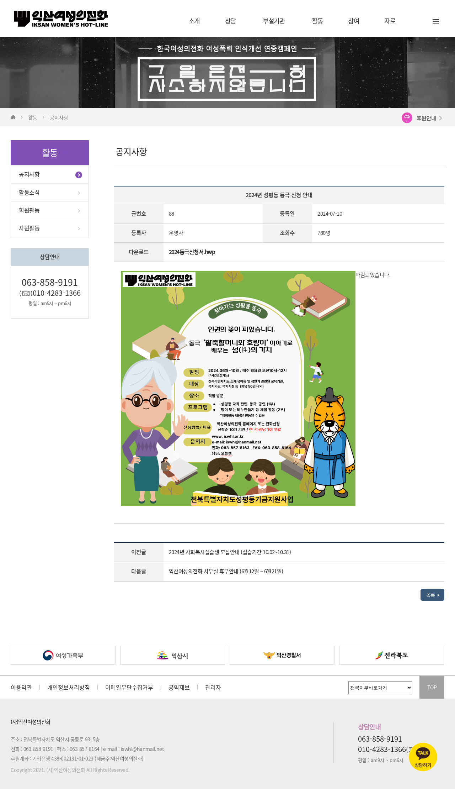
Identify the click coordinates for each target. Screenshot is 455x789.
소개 (194, 21)
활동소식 (29, 192)
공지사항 (29, 174)
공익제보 (179, 687)
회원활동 (29, 210)
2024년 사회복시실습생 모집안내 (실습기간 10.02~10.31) (230, 552)
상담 (230, 21)
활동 (317, 21)
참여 (353, 21)
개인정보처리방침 (68, 687)
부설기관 (274, 21)
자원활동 (29, 227)
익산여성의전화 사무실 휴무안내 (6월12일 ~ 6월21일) (226, 571)
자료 (389, 21)
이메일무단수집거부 (129, 687)
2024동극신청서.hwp (192, 252)
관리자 (213, 687)
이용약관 (21, 687)
